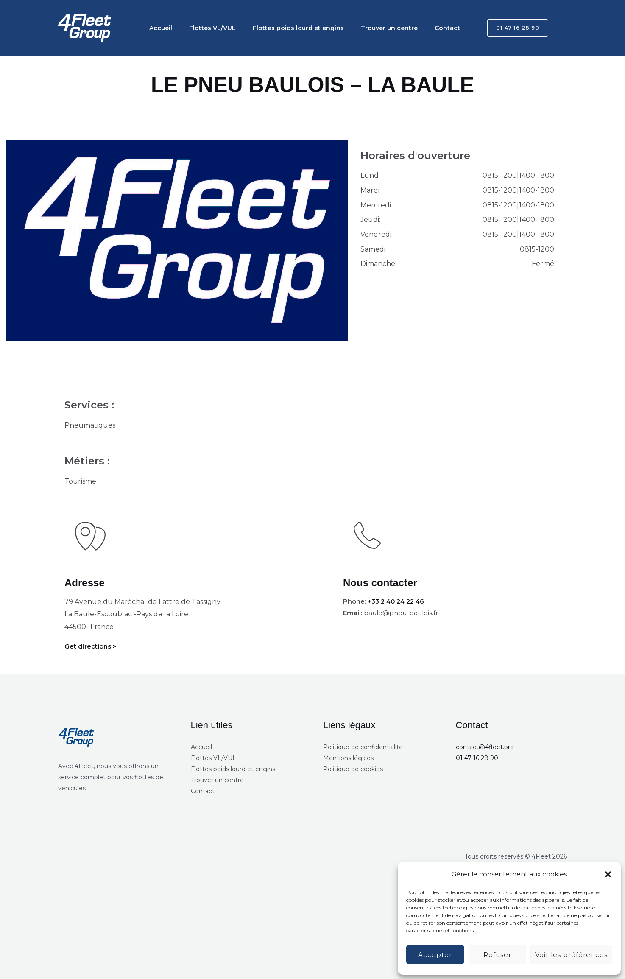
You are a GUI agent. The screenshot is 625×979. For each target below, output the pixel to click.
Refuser (497, 955)
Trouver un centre (365, 28)
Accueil (157, 28)
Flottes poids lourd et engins (281, 28)
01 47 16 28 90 (477, 758)
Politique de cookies (353, 769)
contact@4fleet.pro (485, 747)
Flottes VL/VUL (202, 28)
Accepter (435, 955)
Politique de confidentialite (363, 747)
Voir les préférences (571, 955)
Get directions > (92, 646)
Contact (417, 28)
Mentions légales (348, 758)
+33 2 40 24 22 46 (398, 601)
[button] (608, 874)
